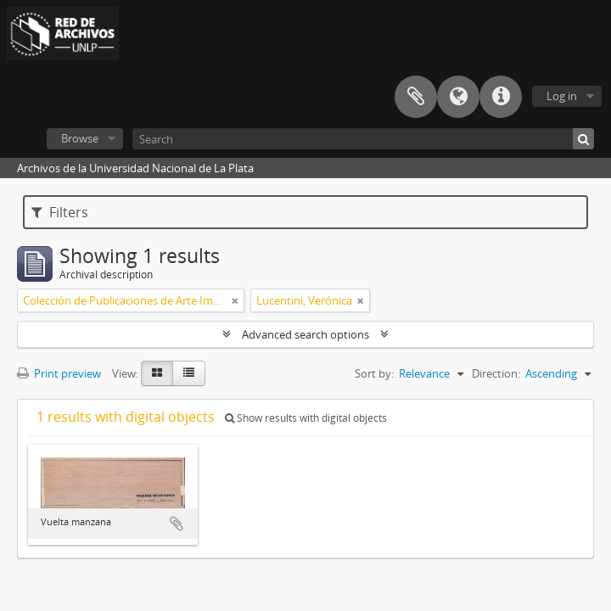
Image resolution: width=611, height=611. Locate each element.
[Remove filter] (235, 300)
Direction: (496, 373)
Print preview (59, 373)
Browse (79, 138)
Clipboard (416, 97)
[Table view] (188, 373)
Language (458, 97)
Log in (562, 96)
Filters (59, 212)
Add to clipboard (176, 523)
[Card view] (157, 373)
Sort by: (374, 373)
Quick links (500, 97)
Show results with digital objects (306, 418)
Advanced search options (305, 334)
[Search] (363, 138)
